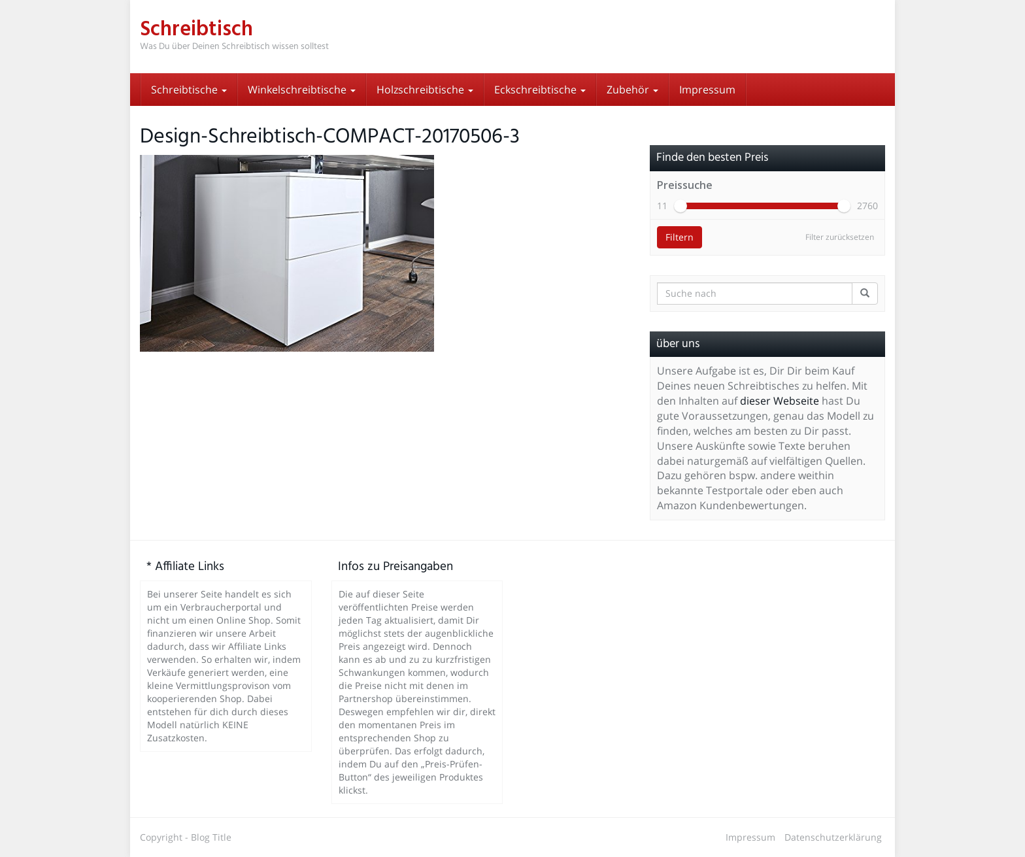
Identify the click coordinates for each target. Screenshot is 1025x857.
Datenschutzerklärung (833, 837)
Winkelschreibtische (302, 89)
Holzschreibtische (425, 89)
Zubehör (632, 89)
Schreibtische (189, 89)
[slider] (680, 205)
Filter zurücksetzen (839, 237)
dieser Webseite (779, 401)
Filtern (679, 237)
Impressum (707, 89)
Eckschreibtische (540, 89)
